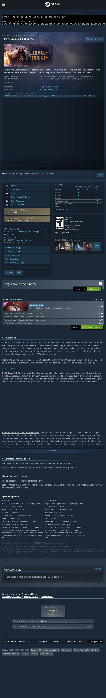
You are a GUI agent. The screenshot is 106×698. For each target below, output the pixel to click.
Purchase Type (25, 643)
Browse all (97, 301)
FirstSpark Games (50, 88)
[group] (53, 653)
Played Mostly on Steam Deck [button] (85, 652)
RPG (53, 97)
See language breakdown (11, 598)
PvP (85, 97)
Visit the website (12, 249)
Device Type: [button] (45, 655)
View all (98, 570)
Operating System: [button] (9, 655)
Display (81, 643)
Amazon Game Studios (49, 91)
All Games (6, 37)
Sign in (4, 175)
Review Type (8, 643)
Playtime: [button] (65, 652)
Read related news (12, 257)
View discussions (11, 261)
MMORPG (8, 97)
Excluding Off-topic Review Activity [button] (44, 652)
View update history (13, 253)
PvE (90, 97)
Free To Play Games (19, 37)
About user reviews (31, 598)
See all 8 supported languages (66, 206)
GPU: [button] (33, 655)
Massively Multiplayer (42, 97)
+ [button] (94, 97)
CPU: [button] (24, 655)
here (49, 578)
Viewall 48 (96, 242)
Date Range (55, 643)
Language (41, 643)
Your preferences (47, 598)
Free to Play (18, 97)
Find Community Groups (14, 264)
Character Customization (73, 97)
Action (13, 233)
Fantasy (60, 97)
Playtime (69, 643)
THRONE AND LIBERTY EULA (16, 222)
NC (41, 88)
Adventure (20, 233)
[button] (27, 221)
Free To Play (9, 236)
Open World (29, 97)
